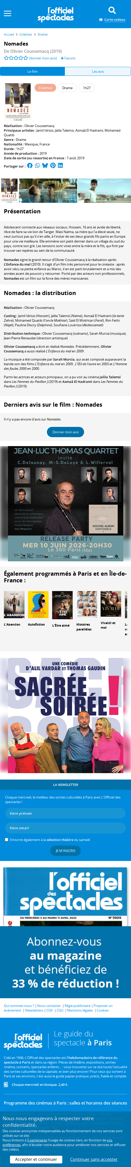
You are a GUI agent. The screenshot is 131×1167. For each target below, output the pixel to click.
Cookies (103, 1010)
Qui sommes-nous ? (19, 1005)
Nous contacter (49, 1005)
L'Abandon (12, 624)
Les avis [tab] (98, 71)
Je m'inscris (65, 850)
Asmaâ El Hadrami (89, 130)
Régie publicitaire (77, 1005)
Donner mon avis (66, 432)
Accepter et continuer (36, 1159)
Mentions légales (80, 1010)
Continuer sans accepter (94, 1159)
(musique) (107, 333)
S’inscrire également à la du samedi (50, 839)
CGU (60, 1010)
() (66, 315)
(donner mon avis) (43, 58)
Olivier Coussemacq (39, 125)
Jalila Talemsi (64, 130)
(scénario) (65, 333)
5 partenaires (37, 1140)
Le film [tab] (32, 71)
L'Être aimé (60, 625)
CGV (49, 1010)
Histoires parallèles (84, 627)
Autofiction (36, 624)
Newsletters (34, 1010)
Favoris (68, 58)
